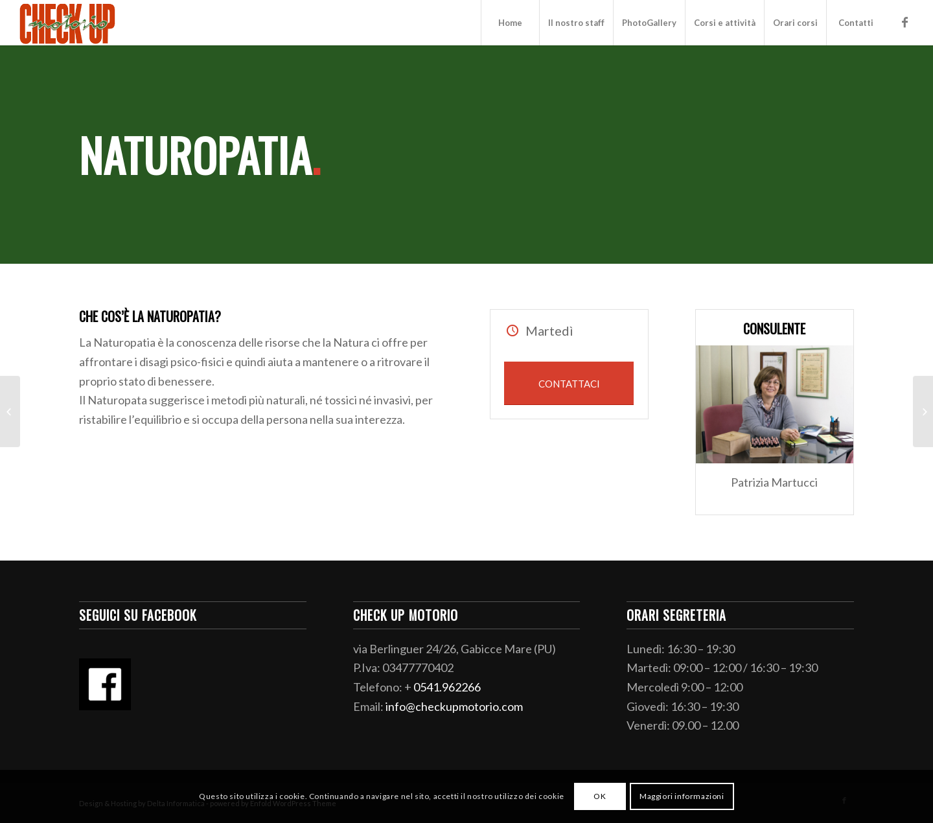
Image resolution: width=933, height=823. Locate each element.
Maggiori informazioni (681, 796)
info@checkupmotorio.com (454, 706)
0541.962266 (447, 687)
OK (599, 796)
